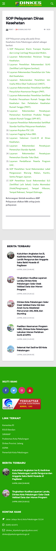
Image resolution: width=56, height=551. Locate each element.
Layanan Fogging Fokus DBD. (22, 134)
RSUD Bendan (8, 429)
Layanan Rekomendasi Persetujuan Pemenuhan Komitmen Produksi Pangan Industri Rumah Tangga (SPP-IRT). (29, 114)
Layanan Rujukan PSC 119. (21, 130)
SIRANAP (6, 434)
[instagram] (21, 390)
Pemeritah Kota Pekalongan (15, 452)
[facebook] (5, 390)
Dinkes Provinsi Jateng (12, 443)
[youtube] (29, 390)
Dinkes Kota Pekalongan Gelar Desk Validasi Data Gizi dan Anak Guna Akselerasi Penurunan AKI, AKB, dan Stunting (32, 308)
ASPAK (5, 447)
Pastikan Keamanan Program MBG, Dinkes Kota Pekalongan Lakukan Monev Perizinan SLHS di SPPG (32, 330)
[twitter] (13, 390)
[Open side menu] (3, 3)
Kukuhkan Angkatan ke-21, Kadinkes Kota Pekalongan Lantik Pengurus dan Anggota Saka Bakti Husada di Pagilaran (32, 259)
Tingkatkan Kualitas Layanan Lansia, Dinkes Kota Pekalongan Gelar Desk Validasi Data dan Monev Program (32, 284)
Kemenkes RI (8, 425)
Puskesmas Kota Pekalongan (15, 438)
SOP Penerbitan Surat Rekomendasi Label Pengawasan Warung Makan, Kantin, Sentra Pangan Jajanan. (29, 172)
